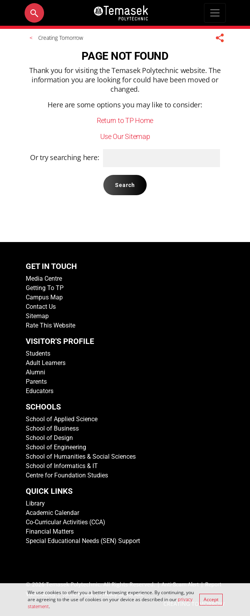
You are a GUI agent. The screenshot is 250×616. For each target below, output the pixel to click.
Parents (36, 381)
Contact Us (41, 306)
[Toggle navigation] (215, 13)
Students (38, 353)
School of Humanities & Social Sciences (81, 456)
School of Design (49, 438)
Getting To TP (45, 288)
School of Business (52, 428)
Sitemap (37, 316)
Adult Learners (46, 363)
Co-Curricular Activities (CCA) (65, 522)
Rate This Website (50, 325)
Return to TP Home (125, 120)
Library (35, 503)
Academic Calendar (52, 512)
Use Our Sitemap (125, 136)
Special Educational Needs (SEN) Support (83, 541)
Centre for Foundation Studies (67, 475)
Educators (39, 391)
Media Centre (44, 278)
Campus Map (44, 297)
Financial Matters (50, 531)
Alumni (35, 372)
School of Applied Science (62, 419)
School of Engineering (56, 447)
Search (125, 185)
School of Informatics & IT (62, 466)
